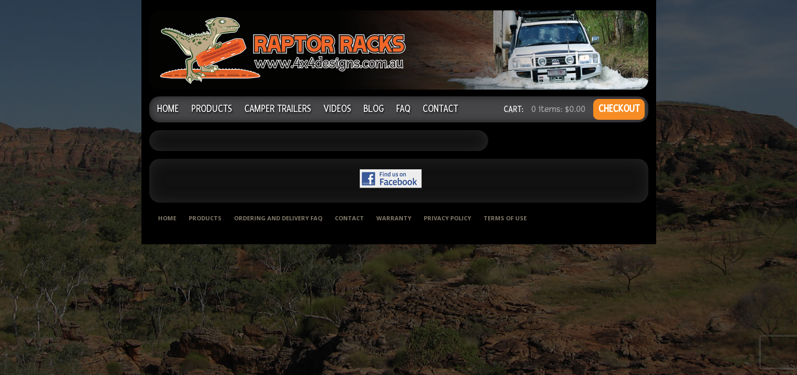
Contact (440, 109)
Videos (337, 109)
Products (211, 109)
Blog (373, 109)
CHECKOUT (618, 109)
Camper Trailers (277, 109)
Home (168, 109)
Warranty (393, 218)
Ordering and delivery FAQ (278, 218)
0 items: (558, 109)
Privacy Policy (447, 218)
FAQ (403, 109)
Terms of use (505, 218)
